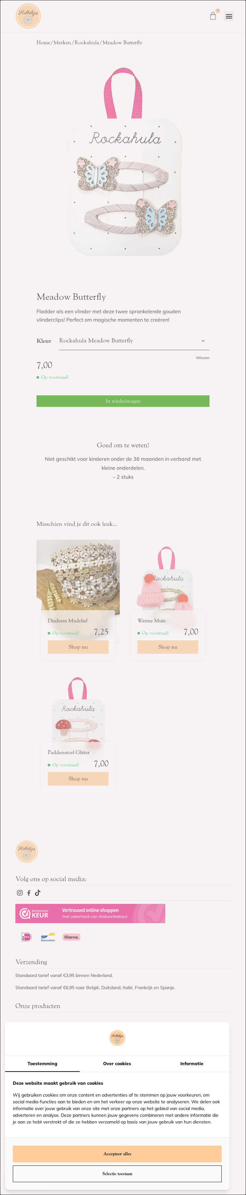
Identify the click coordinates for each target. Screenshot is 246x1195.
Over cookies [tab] (117, 1063)
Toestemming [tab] (42, 1063)
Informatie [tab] (191, 1063)
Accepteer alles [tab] (117, 1154)
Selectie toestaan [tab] (117, 1174)
